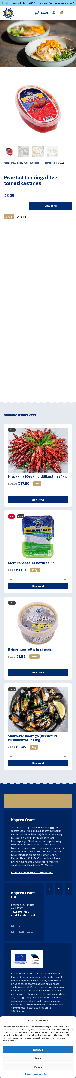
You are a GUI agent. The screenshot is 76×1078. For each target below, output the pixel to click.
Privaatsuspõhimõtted (36, 1074)
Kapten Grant (15, 62)
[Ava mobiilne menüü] (69, 13)
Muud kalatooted (31, 162)
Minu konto (19, 926)
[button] (38, 380)
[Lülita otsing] (62, 13)
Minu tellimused (23, 932)
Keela (38, 1058)
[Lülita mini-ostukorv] (41, 13)
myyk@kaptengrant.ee (25, 914)
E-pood (18, 162)
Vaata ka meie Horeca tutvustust (32, 872)
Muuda (38, 1066)
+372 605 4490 (20, 911)
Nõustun (38, 1049)
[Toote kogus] (15, 206)
